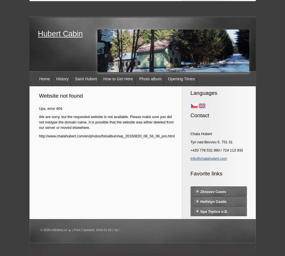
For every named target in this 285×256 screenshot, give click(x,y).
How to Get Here (118, 79)
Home (44, 79)
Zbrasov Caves (213, 192)
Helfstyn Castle (213, 202)
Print (77, 230)
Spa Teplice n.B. (214, 211)
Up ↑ (117, 230)
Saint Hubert (86, 79)
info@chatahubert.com (209, 158)
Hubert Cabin (60, 34)
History (62, 79)
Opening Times (181, 79)
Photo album (150, 79)
